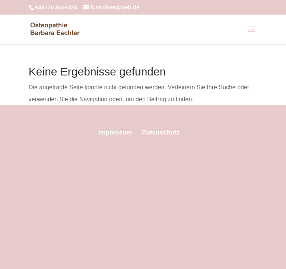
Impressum (115, 132)
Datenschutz (160, 132)
